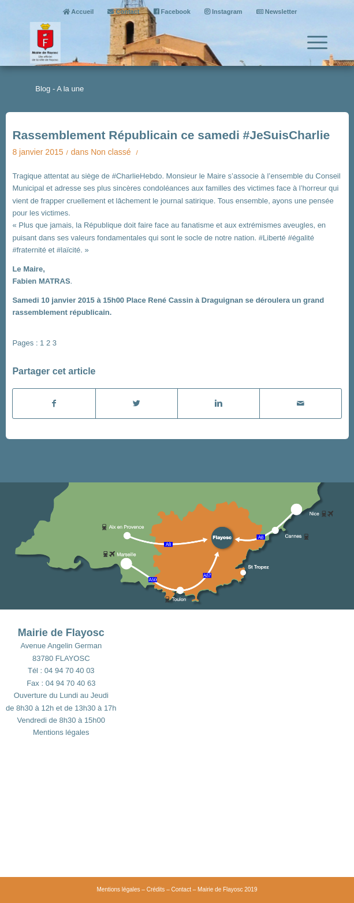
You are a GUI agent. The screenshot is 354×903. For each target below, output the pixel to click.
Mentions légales (61, 732)
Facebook (172, 11)
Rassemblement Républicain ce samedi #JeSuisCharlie (171, 135)
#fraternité (29, 250)
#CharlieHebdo (137, 176)
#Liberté (272, 237)
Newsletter (276, 11)
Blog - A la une (59, 88)
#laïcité (68, 250)
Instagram (223, 11)
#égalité (301, 237)
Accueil (78, 11)
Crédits (156, 889)
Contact (123, 11)
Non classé (111, 152)
